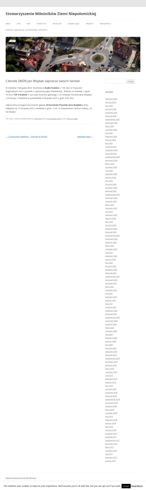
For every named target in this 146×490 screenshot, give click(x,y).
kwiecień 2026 (111, 99)
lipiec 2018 (109, 409)
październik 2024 (112, 157)
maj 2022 (109, 252)
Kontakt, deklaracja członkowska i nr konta (26, 30)
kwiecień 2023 (111, 215)
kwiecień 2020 (111, 338)
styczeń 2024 (110, 184)
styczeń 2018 (110, 430)
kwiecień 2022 (111, 256)
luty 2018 (109, 426)
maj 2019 (109, 375)
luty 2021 (109, 303)
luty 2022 (109, 263)
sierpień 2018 (111, 406)
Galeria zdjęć (74, 23)
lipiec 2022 (109, 245)
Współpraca (105, 23)
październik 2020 (112, 317)
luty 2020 (109, 344)
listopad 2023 (111, 191)
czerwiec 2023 (111, 208)
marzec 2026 (110, 102)
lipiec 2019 (109, 368)
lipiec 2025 (109, 126)
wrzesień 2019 (111, 362)
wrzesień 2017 (111, 443)
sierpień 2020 (111, 324)
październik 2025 (112, 119)
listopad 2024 (111, 153)
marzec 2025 (110, 140)
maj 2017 (109, 454)
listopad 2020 (111, 314)
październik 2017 (112, 440)
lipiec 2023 (109, 204)
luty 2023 (109, 222)
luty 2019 (109, 385)
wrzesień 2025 (111, 123)
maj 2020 (109, 334)
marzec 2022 (110, 259)
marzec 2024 (110, 177)
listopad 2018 (111, 396)
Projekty (90, 23)
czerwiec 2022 (111, 249)
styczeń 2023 (110, 225)
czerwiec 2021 (111, 290)
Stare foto (41, 23)
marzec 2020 (110, 341)
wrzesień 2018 (111, 403)
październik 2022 (112, 235)
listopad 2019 (111, 355)
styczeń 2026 (110, 109)
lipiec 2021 (109, 286)
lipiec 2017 (109, 447)
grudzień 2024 (111, 150)
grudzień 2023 (111, 187)
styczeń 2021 (110, 307)
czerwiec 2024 (111, 167)
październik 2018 (112, 399)
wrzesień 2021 (111, 280)
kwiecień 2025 (111, 136)
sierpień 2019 (111, 365)
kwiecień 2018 (111, 420)
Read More (137, 486)
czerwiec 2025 (111, 129)
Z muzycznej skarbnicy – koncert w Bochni (26, 136)
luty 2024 (109, 181)
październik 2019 (112, 358)
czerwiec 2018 (111, 413)
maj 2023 (109, 211)
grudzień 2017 (111, 433)
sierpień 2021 (111, 283)
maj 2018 (109, 416)
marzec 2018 (110, 423)
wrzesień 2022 (111, 239)
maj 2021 (109, 293)
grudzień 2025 (111, 112)
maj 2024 (109, 170)
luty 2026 (109, 105)
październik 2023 (112, 194)
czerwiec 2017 (111, 450)
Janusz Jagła (72, 118)
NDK (28, 23)
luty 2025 (109, 143)
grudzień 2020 (111, 310)
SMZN (8, 23)
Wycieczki (57, 23)
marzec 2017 (110, 461)
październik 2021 (112, 276)
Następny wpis (85, 136)
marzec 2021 (110, 300)
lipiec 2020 (109, 327)
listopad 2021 (111, 273)
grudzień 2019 (111, 351)
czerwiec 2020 (111, 331)
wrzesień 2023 (111, 198)
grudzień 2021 (111, 269)
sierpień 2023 (111, 201)
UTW (18, 23)
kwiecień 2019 (111, 379)
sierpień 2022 (111, 242)
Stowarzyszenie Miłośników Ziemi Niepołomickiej (51, 13)
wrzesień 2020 (111, 321)
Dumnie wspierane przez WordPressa (21, 478)
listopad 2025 (111, 116)
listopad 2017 (111, 437)
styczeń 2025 (110, 146)
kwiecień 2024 (111, 174)
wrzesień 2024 (111, 160)
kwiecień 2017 (111, 457)
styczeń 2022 (110, 266)
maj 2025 (109, 133)
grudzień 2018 (111, 392)
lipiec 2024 (109, 163)
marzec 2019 (110, 382)
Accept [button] (126, 486)
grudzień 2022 (111, 228)
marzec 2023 (110, 218)
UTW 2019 (38, 118)
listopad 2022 (111, 232)
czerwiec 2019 (111, 372)
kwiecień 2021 (111, 297)
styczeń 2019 (110, 389)
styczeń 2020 (110, 348)
